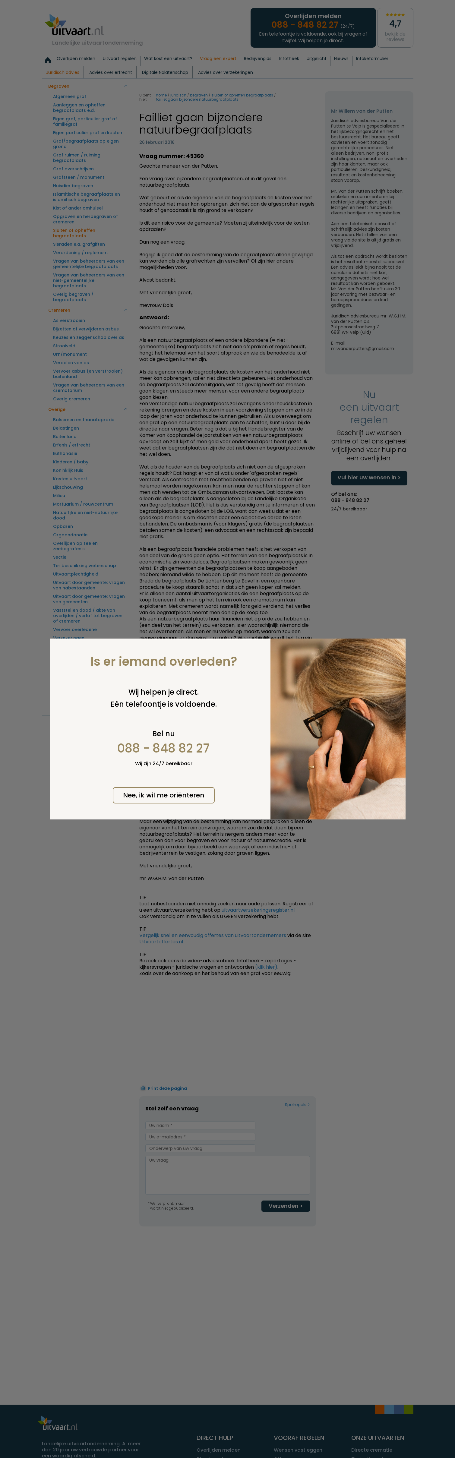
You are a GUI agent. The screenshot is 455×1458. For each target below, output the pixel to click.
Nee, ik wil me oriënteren (163, 795)
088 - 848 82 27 (163, 748)
